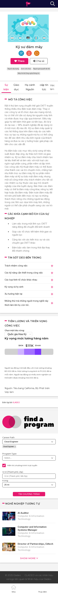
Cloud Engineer (8, 446)
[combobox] (29, 476)
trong (5, 480)
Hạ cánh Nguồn (30, 87)
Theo (20, 61)
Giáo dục (16, 87)
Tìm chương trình (29, 494)
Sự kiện (6, 87)
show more (28, 558)
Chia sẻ (39, 61)
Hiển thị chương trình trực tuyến (22, 465)
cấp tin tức (44, 87)
